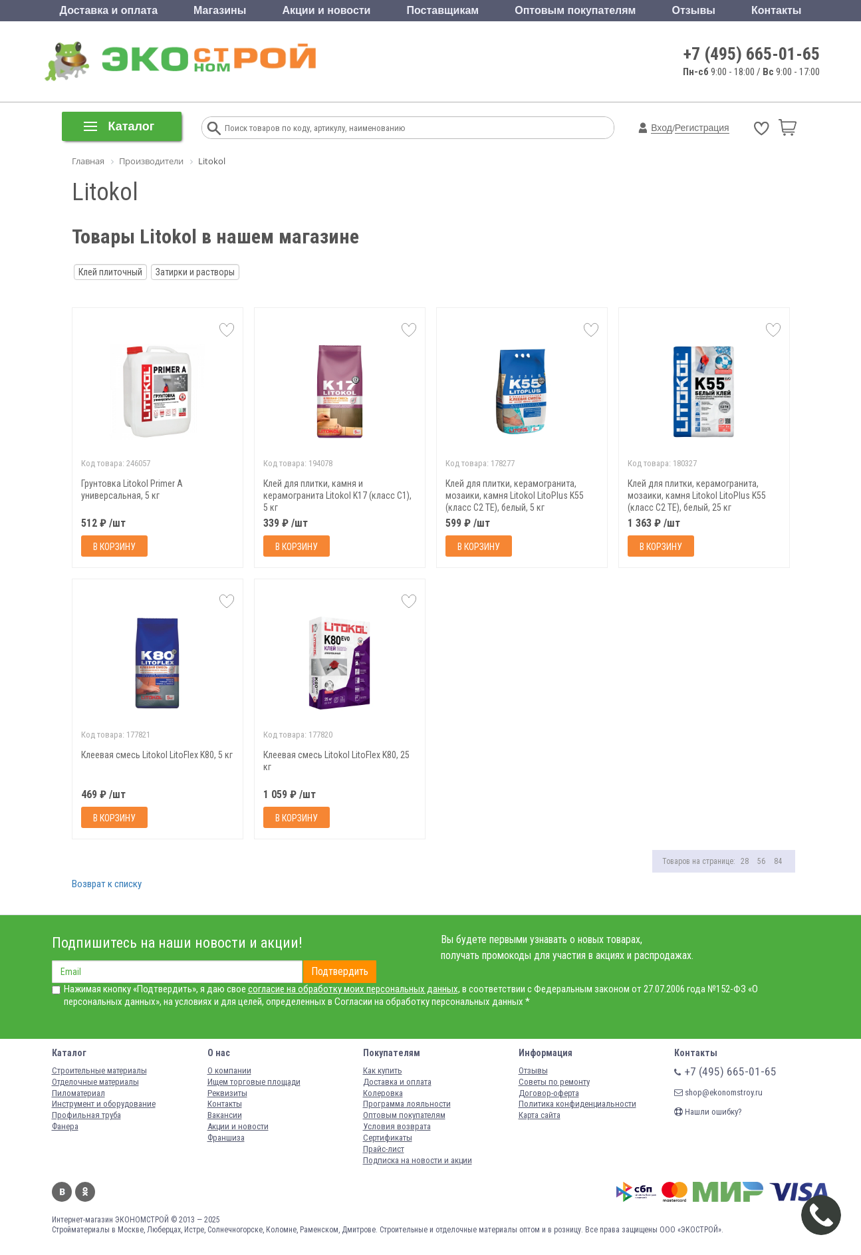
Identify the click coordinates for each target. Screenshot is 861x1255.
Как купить (382, 1070)
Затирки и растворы (195, 272)
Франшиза (226, 1138)
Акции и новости (326, 10)
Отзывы (693, 10)
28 (745, 861)
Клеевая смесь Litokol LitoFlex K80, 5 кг (157, 755)
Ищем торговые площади (254, 1082)
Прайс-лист (383, 1149)
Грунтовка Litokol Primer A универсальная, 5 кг (132, 489)
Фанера (65, 1126)
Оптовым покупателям (575, 10)
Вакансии (224, 1115)
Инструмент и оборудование (104, 1104)
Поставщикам (443, 10)
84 (778, 861)
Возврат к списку (107, 884)
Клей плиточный (110, 272)
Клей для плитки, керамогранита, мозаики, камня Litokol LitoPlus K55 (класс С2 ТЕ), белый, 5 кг (514, 495)
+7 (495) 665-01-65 (751, 54)
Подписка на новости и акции (417, 1160)
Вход (661, 127)
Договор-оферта (549, 1093)
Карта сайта (539, 1115)
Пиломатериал (78, 1093)
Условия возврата (397, 1126)
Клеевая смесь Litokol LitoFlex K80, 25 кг (336, 761)
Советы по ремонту (554, 1082)
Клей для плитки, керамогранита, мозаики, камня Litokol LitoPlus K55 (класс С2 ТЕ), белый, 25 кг (697, 495)
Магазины (219, 10)
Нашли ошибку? (708, 1112)
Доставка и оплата (109, 10)
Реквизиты (227, 1093)
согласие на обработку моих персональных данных (353, 989)
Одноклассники (85, 1192)
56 (761, 861)
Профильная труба (86, 1115)
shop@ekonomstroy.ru (718, 1092)
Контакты (776, 10)
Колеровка (383, 1093)
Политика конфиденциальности (577, 1104)
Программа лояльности (407, 1104)
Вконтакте (62, 1192)
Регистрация (702, 127)
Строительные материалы (99, 1070)
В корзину (114, 546)
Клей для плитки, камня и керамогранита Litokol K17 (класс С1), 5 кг (337, 495)
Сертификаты (387, 1138)
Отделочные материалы (95, 1082)
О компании (229, 1070)
